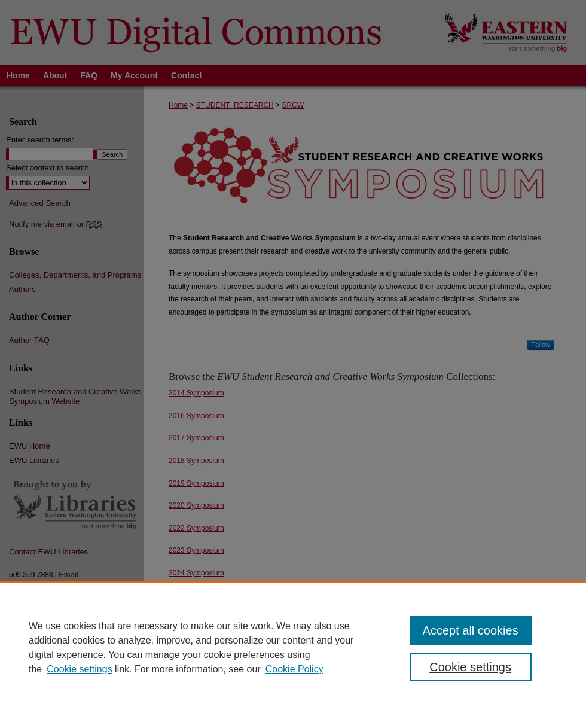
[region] (293, 647)
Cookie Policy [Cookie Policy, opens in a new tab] (294, 669)
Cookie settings (79, 669)
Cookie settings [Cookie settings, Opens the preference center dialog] (470, 667)
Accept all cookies (470, 630)
